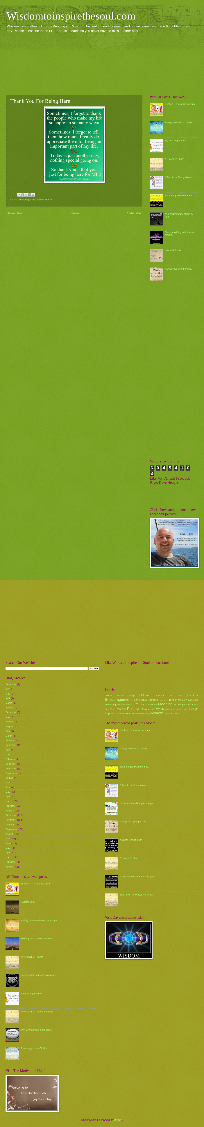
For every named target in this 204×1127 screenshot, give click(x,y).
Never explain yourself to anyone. (38, 975)
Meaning (165, 704)
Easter (179, 696)
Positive (133, 708)
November (11, 768)
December (11, 684)
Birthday (120, 696)
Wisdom (156, 713)
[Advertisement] (102, 63)
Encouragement (27, 199)
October (10, 824)
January (10, 707)
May (8, 693)
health (162, 700)
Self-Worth (157, 709)
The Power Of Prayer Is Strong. (37, 1011)
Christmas (159, 695)
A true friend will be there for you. (137, 876)
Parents (121, 709)
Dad (170, 696)
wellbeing (145, 714)
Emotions (192, 695)
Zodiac (176, 714)
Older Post (134, 213)
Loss (143, 704)
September (11, 773)
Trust (128, 713)
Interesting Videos (124, 705)
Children (144, 695)
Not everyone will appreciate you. (137, 803)
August (9, 726)
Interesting (110, 704)
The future (120, 714)
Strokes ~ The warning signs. (180, 104)
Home (75, 213)
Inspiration (193, 700)
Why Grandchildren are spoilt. (36, 1029)
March (9, 703)
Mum (196, 705)
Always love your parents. (178, 268)
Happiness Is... (28, 901)
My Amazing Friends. (176, 140)
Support (110, 713)
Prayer (145, 709)
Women (168, 713)
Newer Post (15, 213)
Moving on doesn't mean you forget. (39, 920)
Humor (170, 699)
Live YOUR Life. (173, 250)
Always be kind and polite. (178, 122)
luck (155, 705)
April (8, 698)
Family (40, 199)
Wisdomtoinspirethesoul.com (71, 16)
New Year (109, 709)
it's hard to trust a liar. (131, 839)
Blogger (118, 1119)
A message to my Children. (35, 1048)
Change (131, 696)
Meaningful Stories (183, 704)
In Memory (181, 700)
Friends (49, 199)
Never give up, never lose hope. (37, 938)
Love (150, 704)
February (10, 759)
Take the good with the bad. (179, 195)
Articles (108, 695)
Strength (193, 709)
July (8, 689)
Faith (135, 700)
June (8, 749)
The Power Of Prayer (32, 956)
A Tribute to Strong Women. (179, 177)
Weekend (136, 714)
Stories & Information (176, 709)
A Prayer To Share (174, 159)
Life (136, 704)
